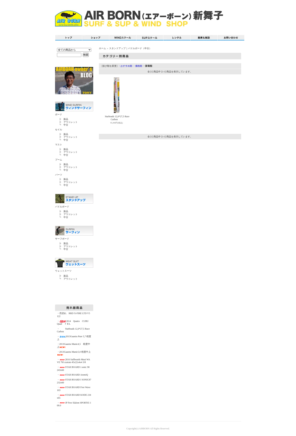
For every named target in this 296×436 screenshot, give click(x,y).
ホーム (102, 48)
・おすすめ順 (125, 66)
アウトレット (70, 122)
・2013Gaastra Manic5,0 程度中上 (74, 353)
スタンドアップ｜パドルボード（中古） (130, 48)
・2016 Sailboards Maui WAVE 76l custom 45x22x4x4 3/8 (73, 361)
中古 (65, 124)
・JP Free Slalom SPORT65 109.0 (74, 404)
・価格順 (137, 66)
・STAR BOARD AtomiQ (72, 374)
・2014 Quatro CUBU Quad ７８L (74, 322)
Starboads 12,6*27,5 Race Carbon (114, 118)
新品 (65, 119)
